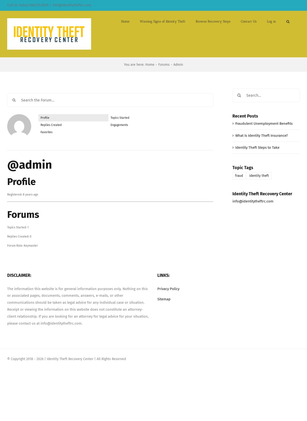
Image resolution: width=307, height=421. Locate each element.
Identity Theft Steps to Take (257, 147)
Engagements (119, 125)
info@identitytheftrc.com (72, 5)
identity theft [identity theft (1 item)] (259, 176)
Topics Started (120, 117)
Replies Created (51, 125)
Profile (45, 117)
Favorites (47, 132)
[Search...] (266, 95)
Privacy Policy (168, 289)
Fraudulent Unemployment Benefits (264, 123)
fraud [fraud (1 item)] (239, 176)
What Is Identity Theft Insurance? (261, 135)
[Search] (14, 100)
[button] (287, 21)
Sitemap (164, 299)
